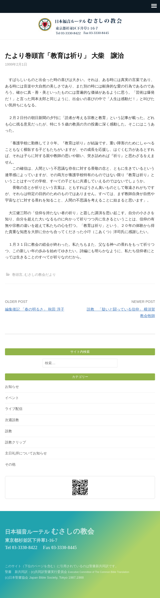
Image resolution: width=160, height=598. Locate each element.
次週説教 (12, 420)
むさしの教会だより (40, 275)
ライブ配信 (13, 409)
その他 (10, 464)
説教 (8, 431)
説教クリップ (15, 442)
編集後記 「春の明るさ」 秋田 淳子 (34, 309)
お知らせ (12, 387)
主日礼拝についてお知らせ (26, 453)
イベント (12, 398)
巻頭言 (17, 275)
